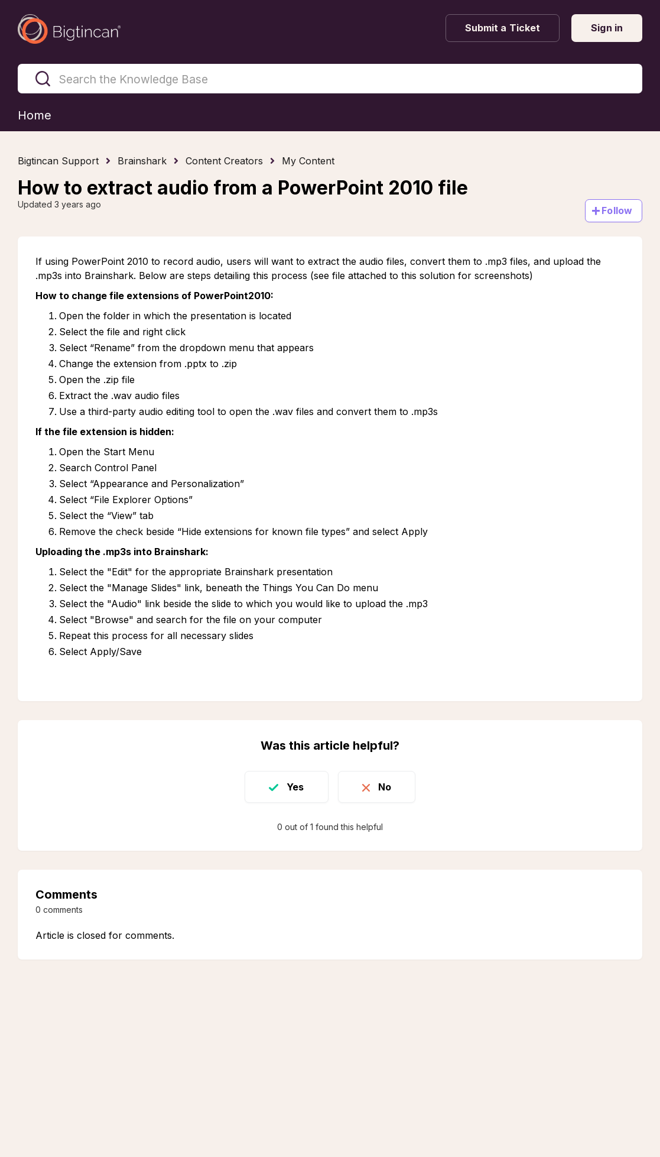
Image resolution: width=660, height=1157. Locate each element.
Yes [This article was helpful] (295, 787)
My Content (308, 161)
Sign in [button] (607, 28)
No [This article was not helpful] (384, 787)
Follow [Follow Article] (617, 210)
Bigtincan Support (58, 161)
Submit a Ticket (503, 28)
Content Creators (224, 161)
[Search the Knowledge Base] (330, 78)
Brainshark (142, 161)
